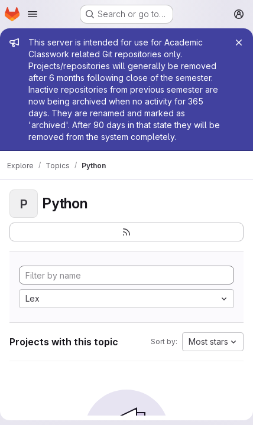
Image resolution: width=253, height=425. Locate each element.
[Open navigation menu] (32, 14)
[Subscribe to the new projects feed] (126, 232)
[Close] (239, 42)
